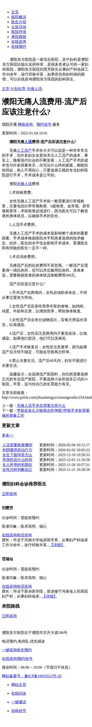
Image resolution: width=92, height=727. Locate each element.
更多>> (8, 435)
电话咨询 (24, 535)
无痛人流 (34, 89)
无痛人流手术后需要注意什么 (41, 406)
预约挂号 (44, 124)
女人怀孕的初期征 (17, 465)
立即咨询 (9, 494)
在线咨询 (18, 42)
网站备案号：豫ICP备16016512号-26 (31, 676)
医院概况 (18, 17)
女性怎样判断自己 (17, 470)
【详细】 (57, 545)
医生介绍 (18, 22)
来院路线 (18, 37)
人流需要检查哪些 (17, 445)
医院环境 (18, 32)
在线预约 (18, 47)
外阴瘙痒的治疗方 (17, 450)
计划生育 (18, 89)
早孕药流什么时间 (17, 460)
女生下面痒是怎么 (17, 455)
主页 (15, 12)
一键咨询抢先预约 (17, 650)
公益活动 (18, 27)
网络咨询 (25, 124)
